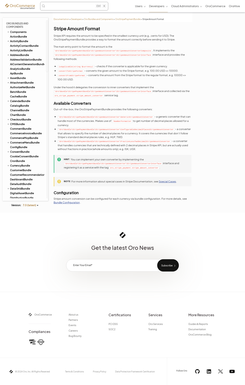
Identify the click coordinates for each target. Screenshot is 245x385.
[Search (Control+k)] (74, 6)
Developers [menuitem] (156, 6)
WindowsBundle (20, 190)
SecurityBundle (19, 50)
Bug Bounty (75, 335)
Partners (73, 319)
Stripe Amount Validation (26, 106)
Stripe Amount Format (24, 101)
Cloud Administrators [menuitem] (185, 6)
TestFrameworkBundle (22, 149)
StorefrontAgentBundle (24, 78)
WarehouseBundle (21, 172)
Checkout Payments (23, 130)
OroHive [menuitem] (234, 6)
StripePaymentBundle (22, 82)
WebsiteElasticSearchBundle (25, 181)
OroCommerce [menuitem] (215, 6)
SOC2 (112, 329)
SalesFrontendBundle (22, 31)
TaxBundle (16, 144)
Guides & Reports (198, 323)
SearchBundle (17, 45)
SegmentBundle (20, 54)
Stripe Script (19, 111)
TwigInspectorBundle (23, 163)
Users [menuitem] (138, 6)
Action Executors (21, 87)
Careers (73, 330)
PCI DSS (113, 323)
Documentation (61, 19)
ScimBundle (17, 36)
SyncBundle (16, 135)
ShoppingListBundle (21, 68)
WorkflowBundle (18, 195)
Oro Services (155, 323)
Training (152, 329)
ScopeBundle (18, 41)
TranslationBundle (19, 158)
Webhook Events (21, 120)
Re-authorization (21, 115)
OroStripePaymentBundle (128, 19)
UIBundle (14, 167)
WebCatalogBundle (22, 177)
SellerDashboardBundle (24, 59)
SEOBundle (15, 64)
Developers (76, 19)
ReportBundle (18, 22)
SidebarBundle (19, 73)
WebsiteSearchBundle (22, 186)
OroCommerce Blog (199, 334)
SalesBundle (18, 27)
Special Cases (167, 181)
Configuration (20, 96)
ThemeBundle (18, 153)
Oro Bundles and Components (98, 19)
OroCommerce (43, 314)
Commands (19, 92)
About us (73, 314)
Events (72, 325)
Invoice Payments (22, 125)
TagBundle (15, 140)
